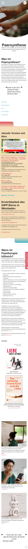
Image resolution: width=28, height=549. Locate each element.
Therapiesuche (8, 335)
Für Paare (10, 330)
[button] (25, 2)
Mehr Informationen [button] (14, 148)
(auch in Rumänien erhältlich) (14, 407)
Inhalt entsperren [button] (14, 151)
